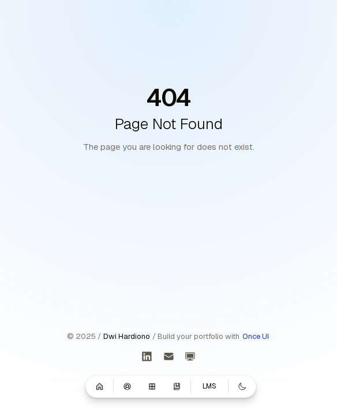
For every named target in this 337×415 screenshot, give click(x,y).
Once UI (255, 336)
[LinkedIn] (146, 357)
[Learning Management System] (190, 357)
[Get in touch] (168, 357)
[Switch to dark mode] (242, 386)
